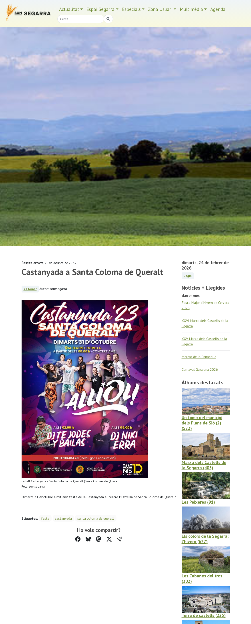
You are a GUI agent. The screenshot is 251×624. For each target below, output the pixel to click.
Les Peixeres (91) (198, 502)
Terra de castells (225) (204, 615)
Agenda (217, 9)
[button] (119, 539)
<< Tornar (30, 289)
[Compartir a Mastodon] (98, 539)
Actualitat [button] (69, 9)
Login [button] (188, 276)
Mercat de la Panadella (199, 356)
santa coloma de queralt (95, 518)
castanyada (63, 518)
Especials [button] (131, 9)
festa (45, 518)
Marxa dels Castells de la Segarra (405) (204, 465)
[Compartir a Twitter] (109, 539)
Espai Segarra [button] (100, 9)
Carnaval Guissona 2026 (200, 369)
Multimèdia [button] (191, 9)
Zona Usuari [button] (160, 9)
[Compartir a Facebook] (77, 539)
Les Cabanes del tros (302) (202, 578)
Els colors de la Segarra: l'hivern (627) (205, 538)
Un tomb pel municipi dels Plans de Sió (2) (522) (202, 423)
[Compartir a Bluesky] (88, 539)
